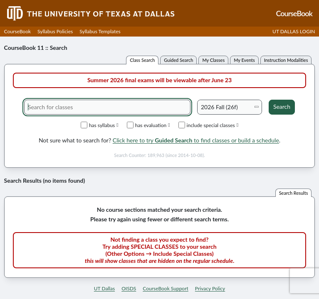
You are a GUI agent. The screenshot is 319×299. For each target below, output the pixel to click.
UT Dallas (104, 288)
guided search (178, 60)
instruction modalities (286, 60)
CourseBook (17, 31)
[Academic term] (230, 107)
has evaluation (148, 125)
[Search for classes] (107, 107)
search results (293, 193)
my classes (213, 60)
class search (142, 60)
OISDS (128, 288)
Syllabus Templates (99, 31)
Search (281, 106)
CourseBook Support (165, 288)
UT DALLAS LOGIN (293, 31)
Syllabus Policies (55, 31)
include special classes (208, 125)
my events (244, 60)
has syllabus (100, 125)
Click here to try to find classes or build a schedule (196, 140)
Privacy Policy (210, 288)
